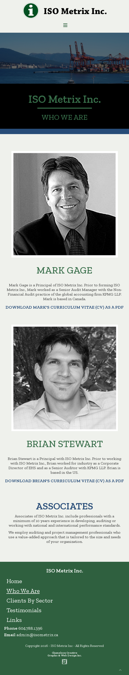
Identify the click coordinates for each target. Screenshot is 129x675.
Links (14, 619)
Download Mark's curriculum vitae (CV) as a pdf (65, 307)
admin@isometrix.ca (37, 634)
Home (14, 581)
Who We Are (23, 590)
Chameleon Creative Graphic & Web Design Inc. (65, 654)
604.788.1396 (30, 628)
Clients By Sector (30, 600)
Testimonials (24, 610)
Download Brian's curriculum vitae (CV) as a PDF (64, 480)
